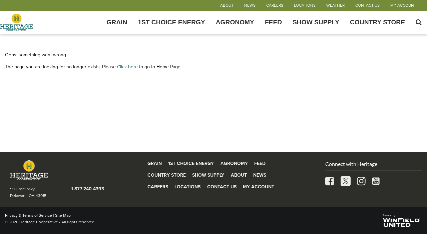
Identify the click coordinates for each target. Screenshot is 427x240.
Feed (273, 22)
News (250, 5)
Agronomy (235, 22)
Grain (116, 22)
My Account (403, 5)
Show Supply (316, 22)
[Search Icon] (419, 22)
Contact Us (367, 5)
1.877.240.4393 (87, 189)
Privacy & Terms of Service (28, 215)
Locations (305, 5)
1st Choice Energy (171, 22)
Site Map (63, 215)
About (227, 5)
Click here (127, 67)
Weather (335, 5)
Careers (274, 5)
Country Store (377, 22)
